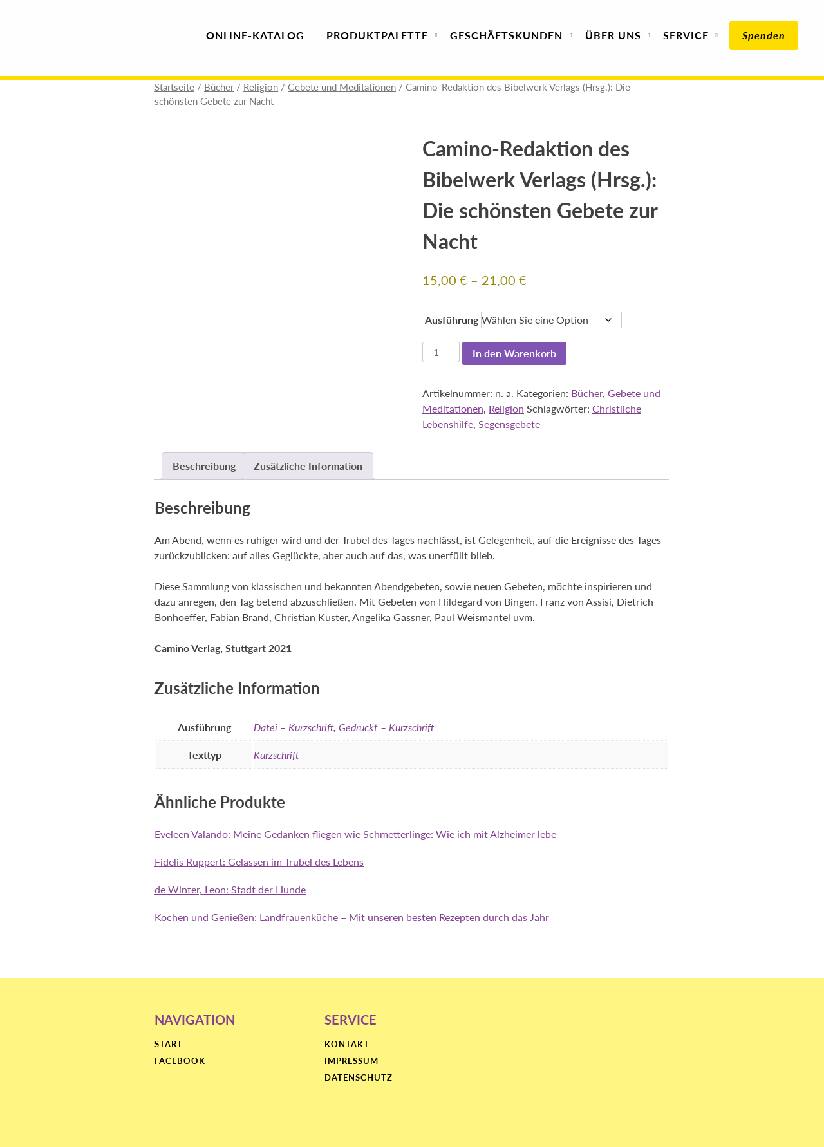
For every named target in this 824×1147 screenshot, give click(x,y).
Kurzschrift (276, 755)
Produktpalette (377, 35)
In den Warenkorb (514, 353)
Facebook (179, 1061)
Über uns (613, 35)
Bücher (219, 87)
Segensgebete (509, 424)
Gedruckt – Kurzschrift (386, 727)
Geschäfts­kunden (506, 35)
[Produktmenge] (441, 352)
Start (168, 1044)
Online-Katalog (255, 35)
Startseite (174, 87)
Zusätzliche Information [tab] (308, 466)
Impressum (351, 1061)
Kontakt (347, 1044)
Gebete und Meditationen (342, 87)
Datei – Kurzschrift (293, 727)
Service (686, 35)
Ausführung (451, 319)
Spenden (763, 35)
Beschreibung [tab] (204, 466)
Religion (260, 87)
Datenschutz (358, 1078)
